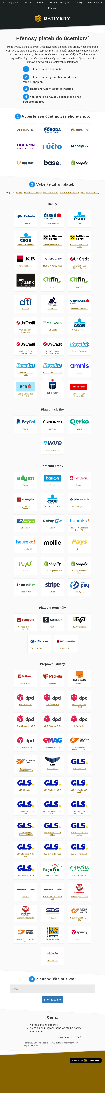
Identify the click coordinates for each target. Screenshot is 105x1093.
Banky (19, 192)
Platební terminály (69, 192)
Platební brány (50, 192)
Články (79, 2)
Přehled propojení (60, 2)
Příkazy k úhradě (34, 2)
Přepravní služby (90, 192)
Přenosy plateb (11, 2)
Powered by (85, 1060)
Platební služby (32, 192)
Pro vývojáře (95, 2)
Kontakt (52, 8)
